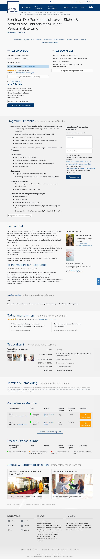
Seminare (77, 521)
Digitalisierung (58, 525)
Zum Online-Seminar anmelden (20, 105)
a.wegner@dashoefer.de (85, 245)
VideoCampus (87, 525)
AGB (52, 549)
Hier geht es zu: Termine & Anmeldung (28, 77)
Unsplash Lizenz (50, 504)
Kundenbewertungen (47, 319)
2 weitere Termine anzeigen (50, 432)
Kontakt (90, 1)
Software (68, 530)
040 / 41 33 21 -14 (84, 244)
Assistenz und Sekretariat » (55, 12)
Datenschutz (62, 549)
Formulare (74, 530)
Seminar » (43, 12)
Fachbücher (88, 527)
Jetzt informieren (85, 416)
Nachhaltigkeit (40, 532)
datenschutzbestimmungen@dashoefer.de (80, 168)
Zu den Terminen (29, 67)
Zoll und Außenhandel (51, 538)
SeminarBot (27, 7)
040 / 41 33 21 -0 (74, 270)
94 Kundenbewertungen (25, 73)
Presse (44, 549)
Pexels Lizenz (25, 504)
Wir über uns (74, 549)
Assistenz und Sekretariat (43, 521)
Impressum (25, 549)
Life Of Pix (14, 504)
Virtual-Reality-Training (77, 525)
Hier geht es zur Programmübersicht (72, 71)
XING (10, 526)
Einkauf (52, 525)
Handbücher (81, 527)
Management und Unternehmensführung (51, 530)
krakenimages (35, 504)
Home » (36, 12)
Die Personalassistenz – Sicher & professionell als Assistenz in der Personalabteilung (45, 14)
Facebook (25, 526)
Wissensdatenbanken (71, 527)
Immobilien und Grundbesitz (44, 527)
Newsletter (80, 530)
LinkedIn (11, 521)
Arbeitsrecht (40, 541)
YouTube (25, 521)
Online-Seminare (70, 521)
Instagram (25, 530)
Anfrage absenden (73, 177)
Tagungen (81, 523)
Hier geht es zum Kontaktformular (18, 101)
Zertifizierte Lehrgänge (72, 523)
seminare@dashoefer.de (76, 272)
